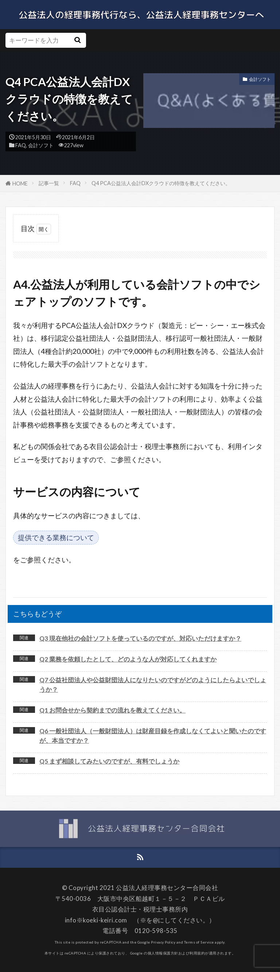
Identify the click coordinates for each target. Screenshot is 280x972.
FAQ (20, 145)
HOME (20, 183)
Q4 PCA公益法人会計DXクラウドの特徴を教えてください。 (161, 183)
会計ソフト (41, 145)
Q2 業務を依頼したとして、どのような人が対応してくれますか (128, 659)
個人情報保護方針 (163, 953)
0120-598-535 (156, 930)
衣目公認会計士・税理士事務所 (137, 909)
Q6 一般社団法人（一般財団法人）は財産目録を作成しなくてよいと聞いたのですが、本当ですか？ (152, 735)
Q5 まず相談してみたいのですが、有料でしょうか (109, 761)
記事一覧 (49, 183)
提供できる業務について (56, 537)
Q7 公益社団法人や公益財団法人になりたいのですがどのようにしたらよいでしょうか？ (152, 684)
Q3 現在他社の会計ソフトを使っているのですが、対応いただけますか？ (140, 638)
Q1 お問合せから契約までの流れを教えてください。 (112, 710)
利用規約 (197, 953)
